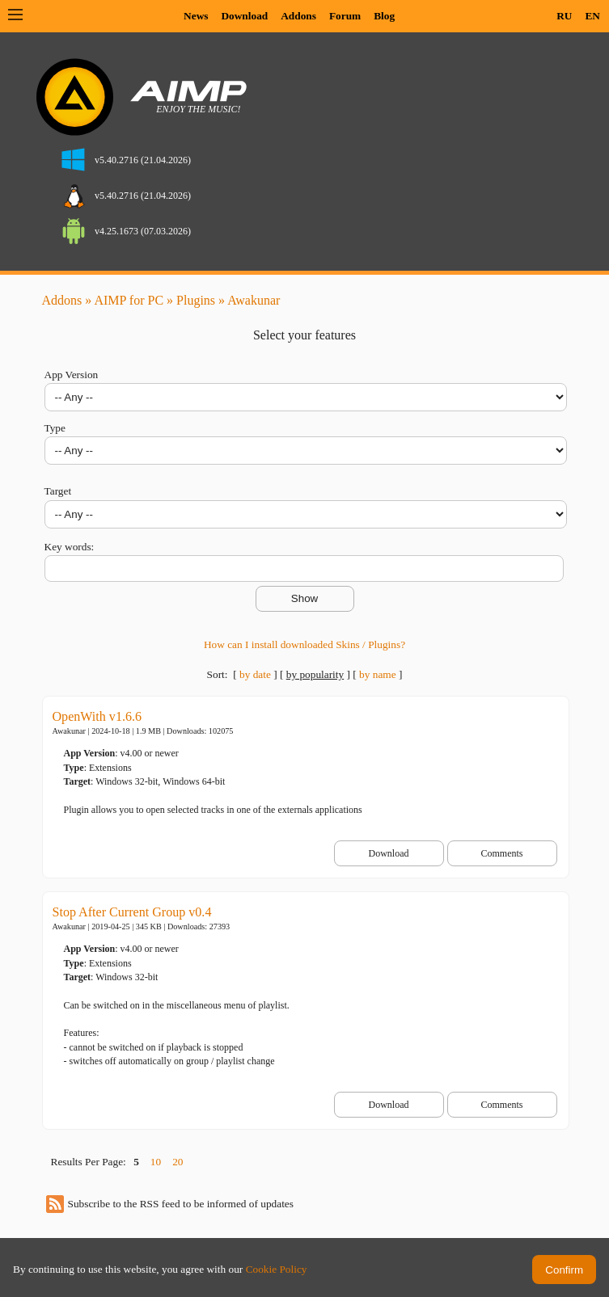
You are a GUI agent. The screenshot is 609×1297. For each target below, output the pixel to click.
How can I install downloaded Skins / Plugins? (304, 644)
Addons (298, 16)
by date (255, 674)
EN (592, 16)
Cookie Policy (276, 1269)
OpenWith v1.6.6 (97, 716)
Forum (345, 16)
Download (244, 16)
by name (377, 674)
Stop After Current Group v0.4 (132, 912)
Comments (501, 853)
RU (564, 16)
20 (177, 1162)
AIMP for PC (128, 300)
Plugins (195, 300)
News (196, 16)
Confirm (564, 1270)
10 (155, 1162)
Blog (384, 16)
